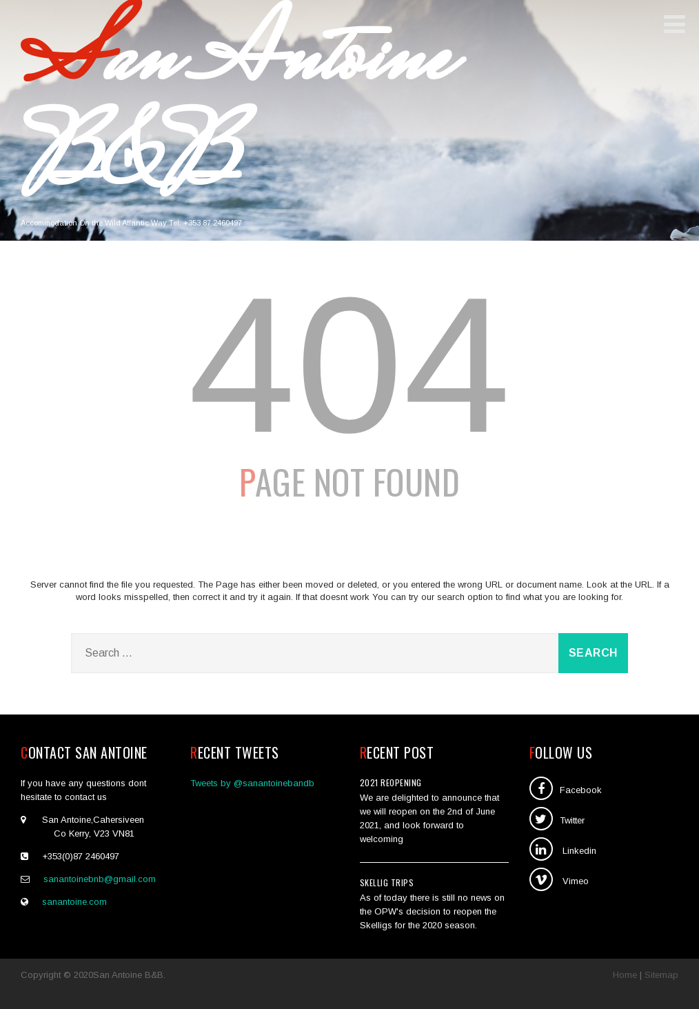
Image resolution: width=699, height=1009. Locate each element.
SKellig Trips (387, 882)
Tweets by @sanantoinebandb (252, 783)
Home (625, 975)
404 (349, 364)
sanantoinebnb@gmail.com (99, 879)
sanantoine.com (74, 902)
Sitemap (661, 975)
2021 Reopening (391, 782)
